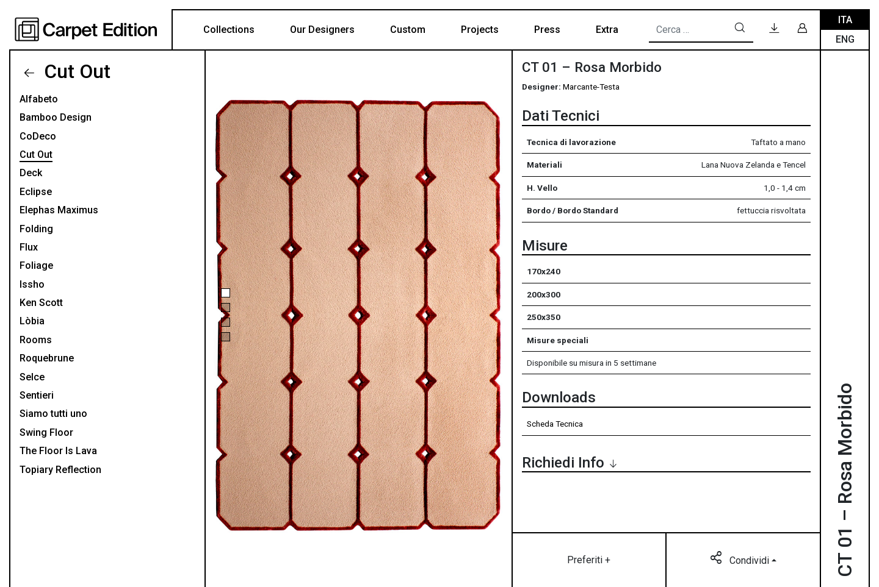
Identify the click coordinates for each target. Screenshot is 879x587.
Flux (29, 247)
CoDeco (38, 136)
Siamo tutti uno (53, 413)
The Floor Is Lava (58, 451)
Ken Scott (41, 302)
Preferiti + (588, 560)
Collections (229, 29)
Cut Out (74, 71)
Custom (407, 29)
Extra (607, 29)
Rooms (36, 340)
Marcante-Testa (591, 86)
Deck (31, 173)
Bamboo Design (56, 117)
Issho (32, 284)
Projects (480, 29)
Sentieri (37, 395)
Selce (32, 377)
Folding (36, 229)
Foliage (36, 265)
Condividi (741, 559)
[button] (225, 292)
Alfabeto (39, 99)
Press (547, 29)
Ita (845, 20)
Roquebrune (47, 358)
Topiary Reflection (60, 469)
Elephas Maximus (59, 210)
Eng (845, 39)
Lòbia (32, 321)
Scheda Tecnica (555, 424)
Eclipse (36, 191)
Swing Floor (46, 432)
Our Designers (322, 29)
